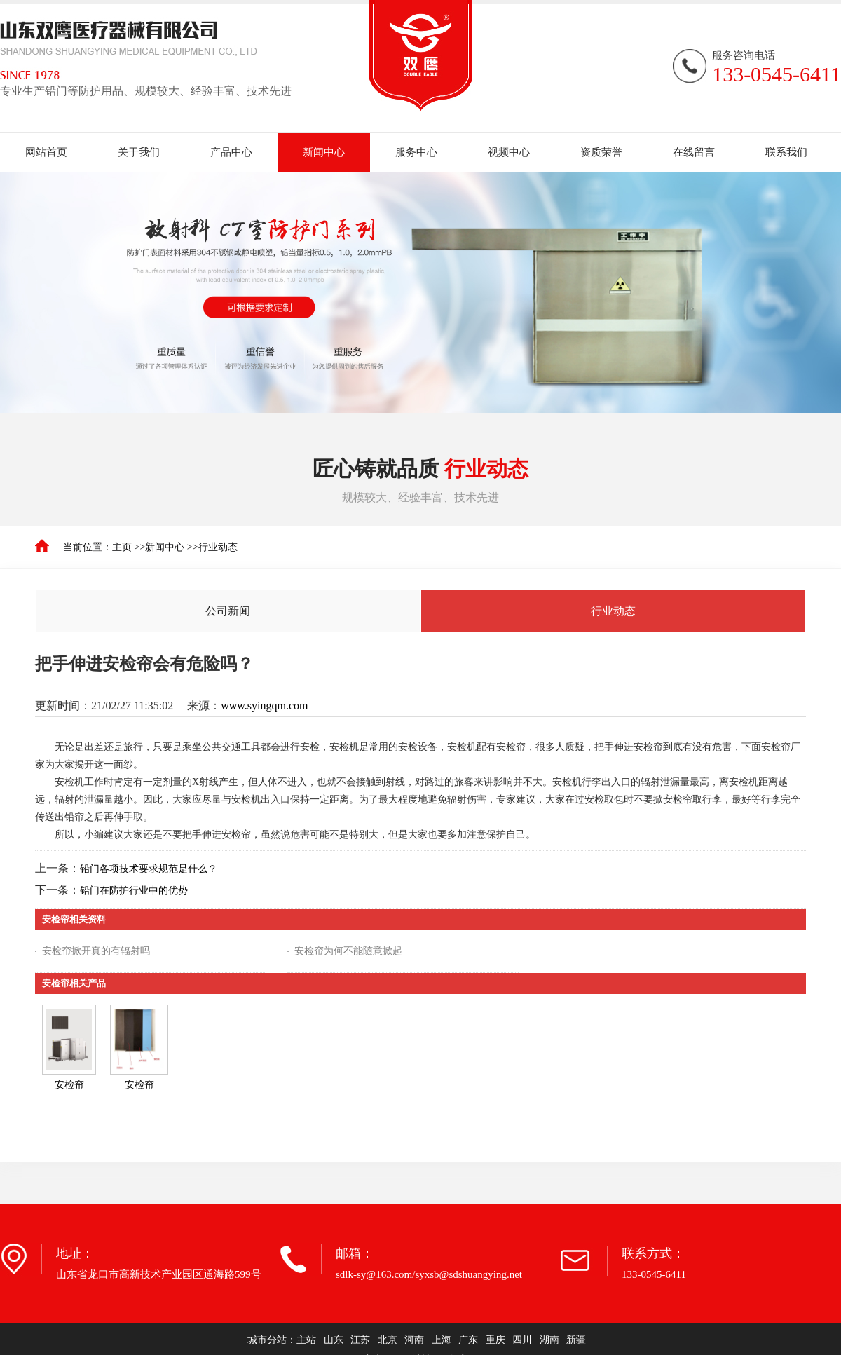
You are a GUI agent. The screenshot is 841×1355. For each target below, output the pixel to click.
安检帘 (69, 1085)
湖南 (549, 1340)
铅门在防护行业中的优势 (134, 890)
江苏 (360, 1340)
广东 (468, 1340)
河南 (414, 1340)
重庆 (495, 1340)
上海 (441, 1340)
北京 (387, 1340)
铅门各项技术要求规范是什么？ (148, 869)
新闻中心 (164, 547)
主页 (122, 547)
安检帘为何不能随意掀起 (348, 951)
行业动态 (218, 547)
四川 (522, 1340)
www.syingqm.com (264, 705)
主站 (306, 1340)
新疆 (576, 1340)
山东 (333, 1340)
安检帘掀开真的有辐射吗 (96, 951)
